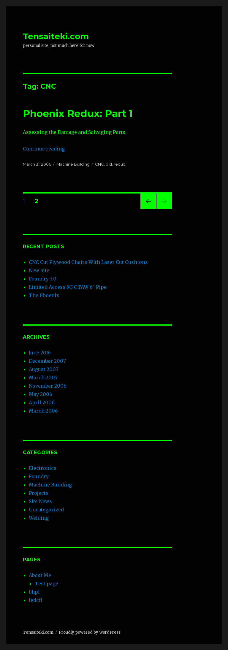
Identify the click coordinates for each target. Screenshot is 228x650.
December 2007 (47, 361)
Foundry (39, 476)
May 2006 (40, 394)
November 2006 (47, 386)
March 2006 (43, 411)
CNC (99, 164)
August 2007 (43, 369)
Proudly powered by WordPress (90, 632)
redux (119, 164)
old (109, 164)
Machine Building (73, 164)
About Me (40, 575)
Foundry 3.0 (42, 279)
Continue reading (44, 149)
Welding (39, 518)
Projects (38, 493)
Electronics (42, 468)
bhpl (34, 592)
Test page (46, 583)
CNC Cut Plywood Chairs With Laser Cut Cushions (88, 262)
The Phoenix (44, 295)
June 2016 (40, 353)
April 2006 (42, 402)
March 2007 (43, 378)
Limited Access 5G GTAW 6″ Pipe (68, 287)
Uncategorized (46, 510)
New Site (39, 270)
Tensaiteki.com (56, 36)
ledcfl (35, 600)
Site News (40, 501)
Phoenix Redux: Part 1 (78, 113)
